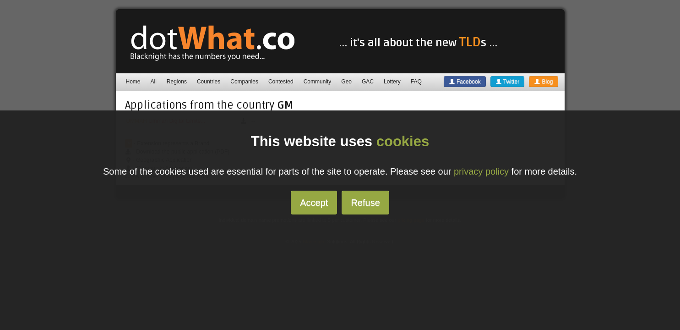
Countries (208, 81)
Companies (244, 81)
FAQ (416, 81)
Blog (543, 81)
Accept (314, 203)
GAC (368, 81)
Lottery (392, 81)
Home (133, 81)
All (154, 81)
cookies (402, 141)
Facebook (465, 81)
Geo (346, 81)
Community (318, 81)
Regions (177, 81)
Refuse (365, 203)
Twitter (507, 81)
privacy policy (481, 171)
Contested (281, 81)
